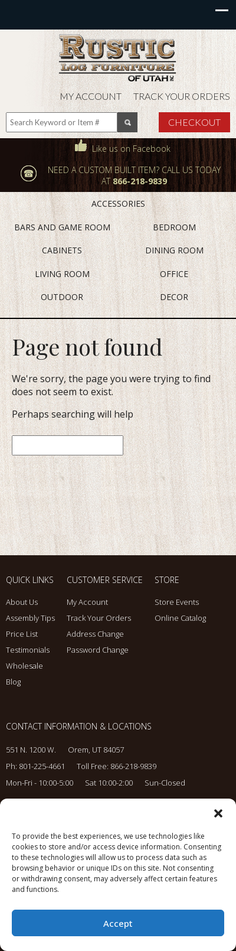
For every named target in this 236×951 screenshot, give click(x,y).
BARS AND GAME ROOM (62, 227)
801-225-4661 (42, 766)
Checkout (194, 122)
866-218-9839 (133, 766)
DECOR (174, 296)
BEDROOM (174, 227)
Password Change (98, 649)
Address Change (95, 633)
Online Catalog (180, 618)
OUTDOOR (62, 296)
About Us (22, 602)
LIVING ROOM (62, 273)
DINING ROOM (174, 250)
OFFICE (174, 273)
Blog (13, 681)
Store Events (177, 602)
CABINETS (62, 250)
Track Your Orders (181, 96)
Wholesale (24, 665)
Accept (118, 923)
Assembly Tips (30, 618)
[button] (218, 813)
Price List (22, 633)
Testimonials (28, 649)
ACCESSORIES (118, 203)
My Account (91, 96)
